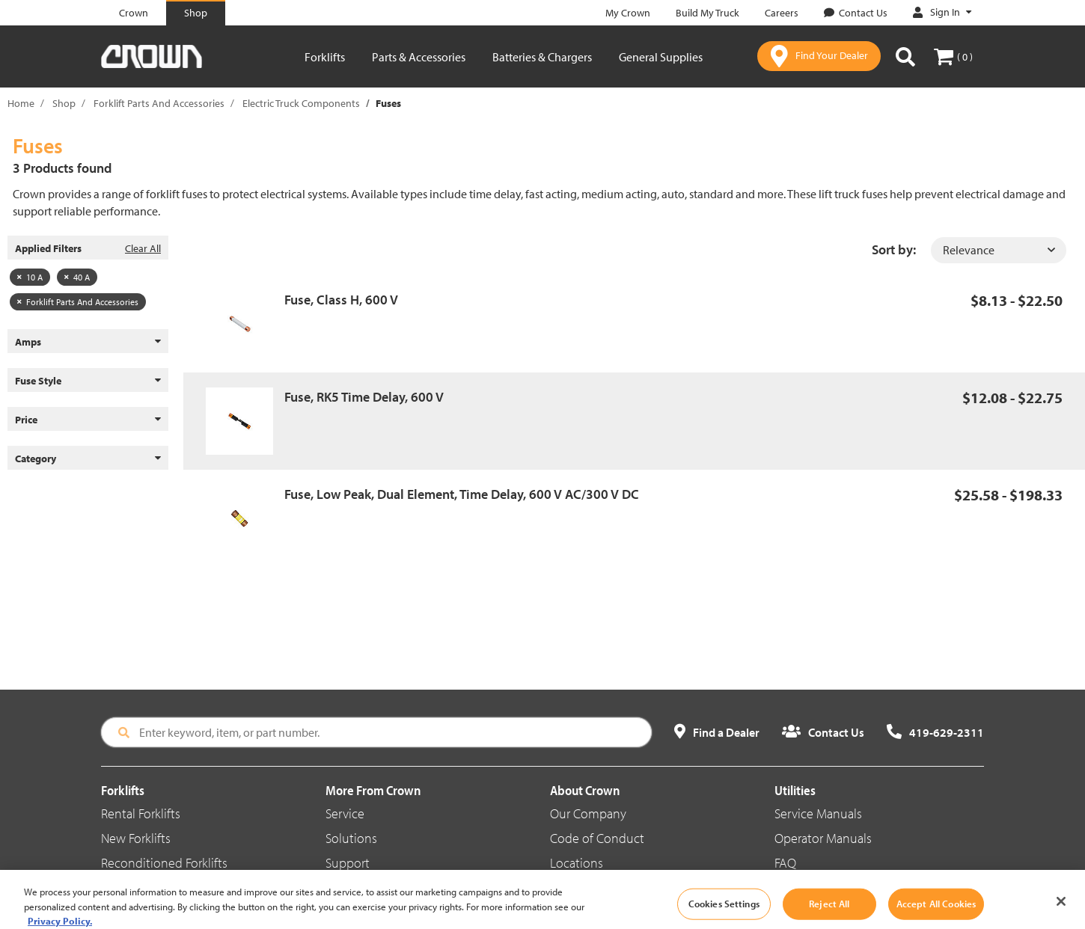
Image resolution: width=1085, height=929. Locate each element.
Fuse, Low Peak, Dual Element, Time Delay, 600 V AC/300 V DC (461, 494)
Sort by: (894, 249)
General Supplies (661, 56)
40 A (77, 277)
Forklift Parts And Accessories (159, 103)
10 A (30, 277)
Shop (64, 103)
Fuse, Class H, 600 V (341, 299)
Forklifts (325, 56)
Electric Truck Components (301, 103)
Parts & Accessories (418, 56)
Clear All (143, 248)
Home (20, 103)
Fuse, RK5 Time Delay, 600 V (364, 396)
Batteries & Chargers (542, 56)
